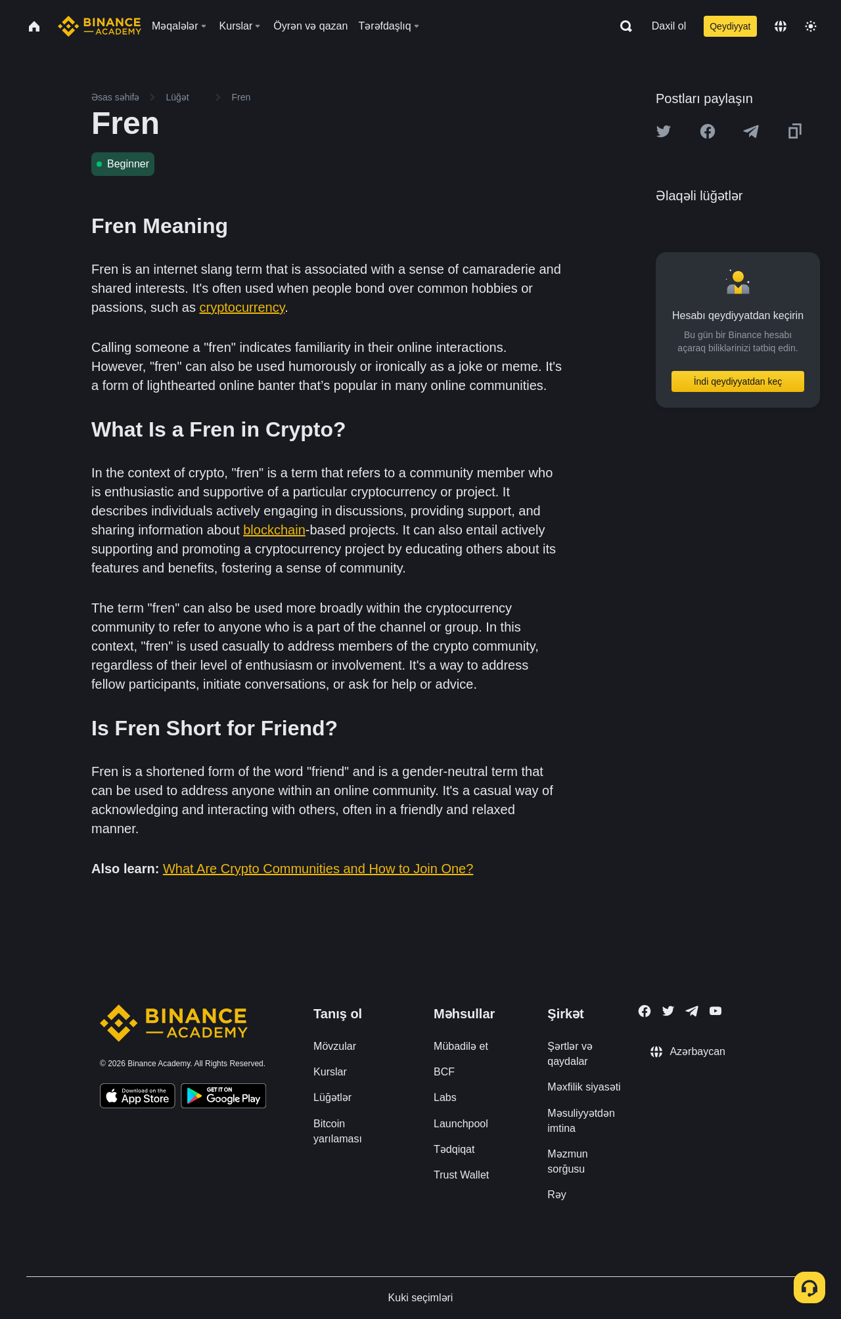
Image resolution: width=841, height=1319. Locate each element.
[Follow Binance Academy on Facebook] (644, 1011)
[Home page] (99, 26)
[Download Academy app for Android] (223, 1097)
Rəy (556, 1194)
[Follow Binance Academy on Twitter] (668, 1011)
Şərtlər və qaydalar (570, 1054)
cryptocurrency (242, 307)
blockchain (274, 530)
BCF (444, 1071)
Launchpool (461, 1123)
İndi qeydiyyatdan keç (738, 381)
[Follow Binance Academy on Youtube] (715, 1010)
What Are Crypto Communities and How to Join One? (318, 868)
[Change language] (780, 26)
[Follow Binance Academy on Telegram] (691, 1011)
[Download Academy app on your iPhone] (137, 1097)
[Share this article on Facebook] (708, 131)
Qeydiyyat (730, 26)
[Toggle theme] (810, 26)
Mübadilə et (461, 1046)
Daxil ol (669, 26)
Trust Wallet (461, 1174)
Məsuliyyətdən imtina (581, 1121)
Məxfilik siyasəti (583, 1086)
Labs (445, 1097)
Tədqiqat (454, 1149)
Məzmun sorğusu (567, 1161)
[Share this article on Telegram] (751, 131)
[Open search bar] (622, 26)
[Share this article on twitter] (663, 131)
